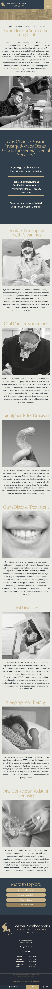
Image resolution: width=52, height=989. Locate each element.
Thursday (19, 964)
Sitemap (20, 976)
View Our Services (26, 904)
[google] (22, 951)
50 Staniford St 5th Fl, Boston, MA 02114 (26, 941)
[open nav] (48, 5)
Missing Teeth (26, 900)
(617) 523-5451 (26, 946)
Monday (19, 956)
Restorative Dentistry (26, 895)
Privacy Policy (30, 976)
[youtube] (29, 951)
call (17, 69)
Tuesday (19, 959)
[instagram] (26, 951)
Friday (18, 967)
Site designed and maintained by (25, 981)
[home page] (14, 4)
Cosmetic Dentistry (26, 890)
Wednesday (20, 961)
